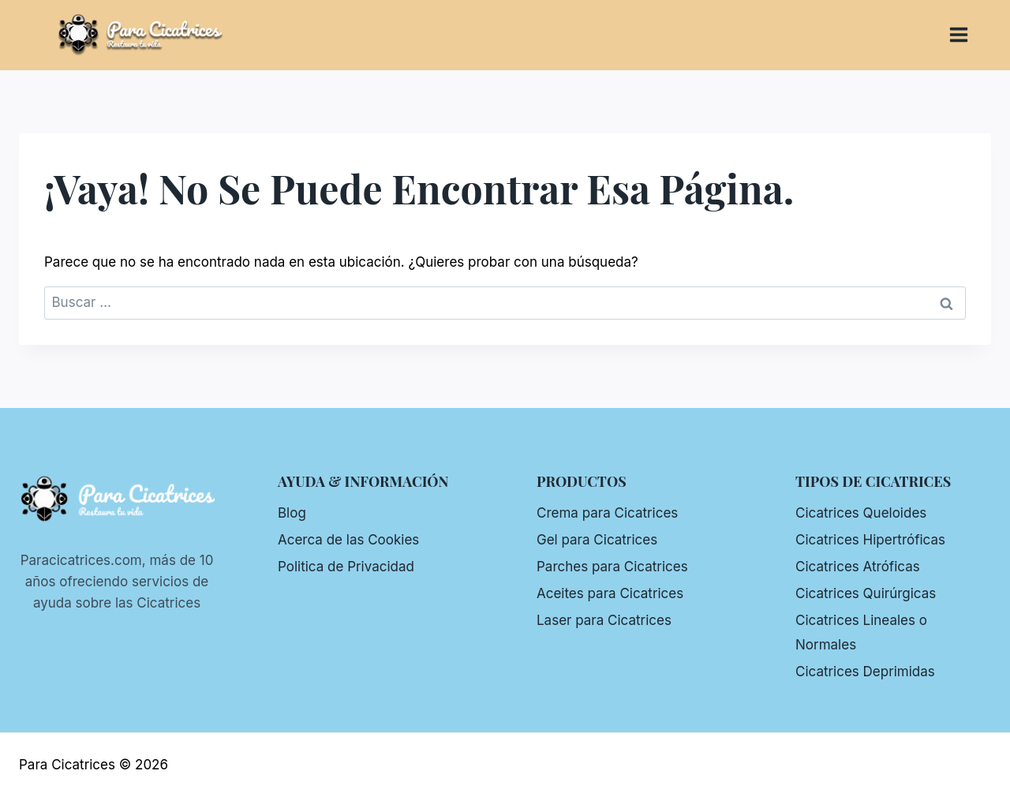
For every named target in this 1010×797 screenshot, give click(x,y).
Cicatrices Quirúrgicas (865, 593)
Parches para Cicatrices (612, 566)
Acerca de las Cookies (348, 540)
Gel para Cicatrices (597, 540)
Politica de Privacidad (346, 566)
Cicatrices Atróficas (857, 566)
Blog (292, 513)
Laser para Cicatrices (604, 620)
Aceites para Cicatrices (610, 593)
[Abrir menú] (966, 35)
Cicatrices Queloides (860, 513)
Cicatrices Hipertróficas (870, 540)
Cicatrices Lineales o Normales (861, 632)
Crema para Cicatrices (607, 513)
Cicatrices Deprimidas (865, 671)
